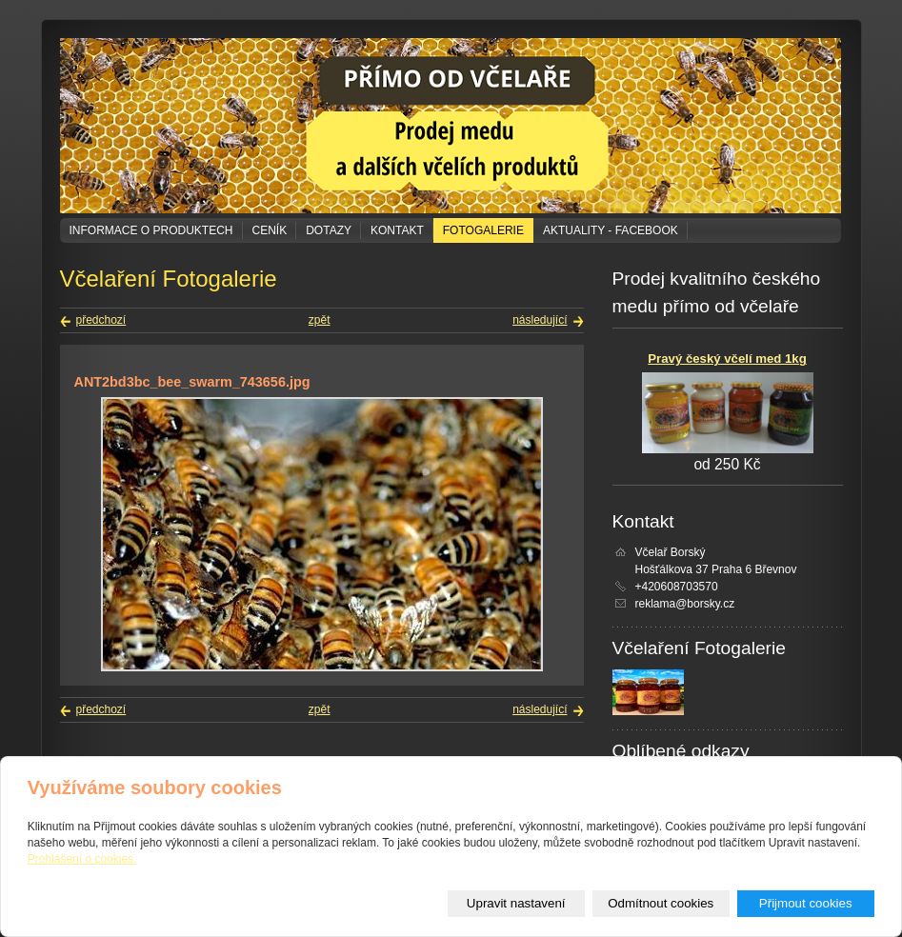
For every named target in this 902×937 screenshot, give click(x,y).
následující (539, 320)
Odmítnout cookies (660, 903)
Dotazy (328, 230)
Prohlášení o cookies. (82, 859)
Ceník (270, 230)
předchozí (101, 320)
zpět (320, 320)
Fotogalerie (483, 230)
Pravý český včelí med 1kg (727, 358)
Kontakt (397, 230)
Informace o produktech (151, 230)
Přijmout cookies (805, 903)
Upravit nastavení (516, 903)
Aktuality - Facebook (610, 230)
